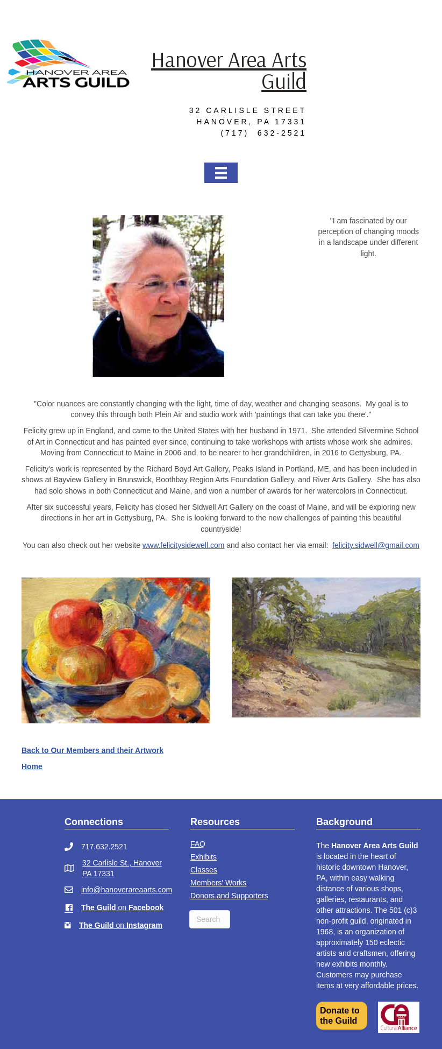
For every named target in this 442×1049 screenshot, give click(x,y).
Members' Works (218, 882)
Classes (203, 869)
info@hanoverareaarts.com (126, 889)
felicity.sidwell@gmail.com (375, 545)
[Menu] (221, 172)
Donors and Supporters (229, 895)
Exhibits (203, 857)
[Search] (209, 919)
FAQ (197, 844)
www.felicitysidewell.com (183, 545)
